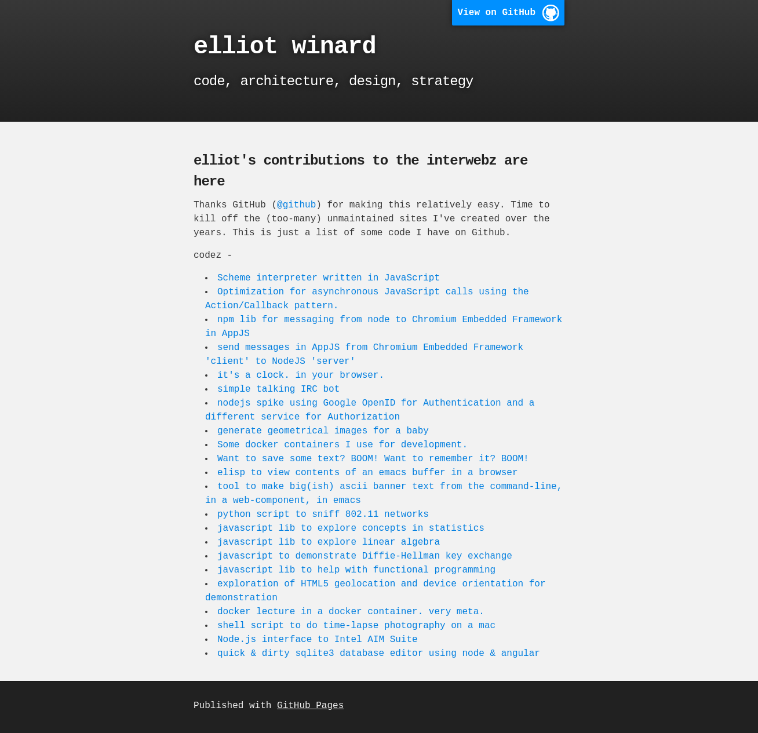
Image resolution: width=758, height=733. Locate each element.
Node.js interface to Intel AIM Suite (318, 639)
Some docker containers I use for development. (343, 445)
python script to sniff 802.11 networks (324, 514)
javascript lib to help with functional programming (357, 570)
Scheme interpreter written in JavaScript (329, 278)
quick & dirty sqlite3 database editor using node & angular (379, 653)
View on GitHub (496, 12)
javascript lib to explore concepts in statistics (352, 528)
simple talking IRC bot (279, 389)
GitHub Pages (310, 705)
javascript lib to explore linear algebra (329, 542)
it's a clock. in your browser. (301, 375)
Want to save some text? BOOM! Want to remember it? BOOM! (374, 459)
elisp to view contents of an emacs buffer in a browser (368, 472)
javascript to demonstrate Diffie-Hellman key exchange (365, 556)
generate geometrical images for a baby (324, 431)
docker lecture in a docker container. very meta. (352, 612)
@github (296, 205)
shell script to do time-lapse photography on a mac (357, 625)
